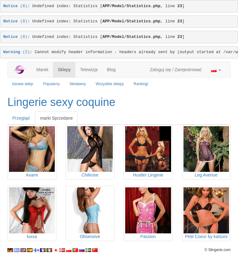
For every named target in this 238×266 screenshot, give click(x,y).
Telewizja (89, 69)
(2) (16, 52)
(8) (15, 6)
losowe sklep (22, 84)
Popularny (51, 84)
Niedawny (78, 84)
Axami (32, 174)
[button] (216, 69)
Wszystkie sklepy (110, 84)
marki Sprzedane (56, 118)
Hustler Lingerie (148, 174)
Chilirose (90, 174)
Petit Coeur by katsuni (206, 236)
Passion (148, 236)
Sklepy (64, 69)
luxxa (32, 236)
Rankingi (141, 84)
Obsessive (90, 236)
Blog (111, 69)
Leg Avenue (206, 174)
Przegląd (20, 118)
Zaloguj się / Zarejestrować (176, 69)
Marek (42, 69)
